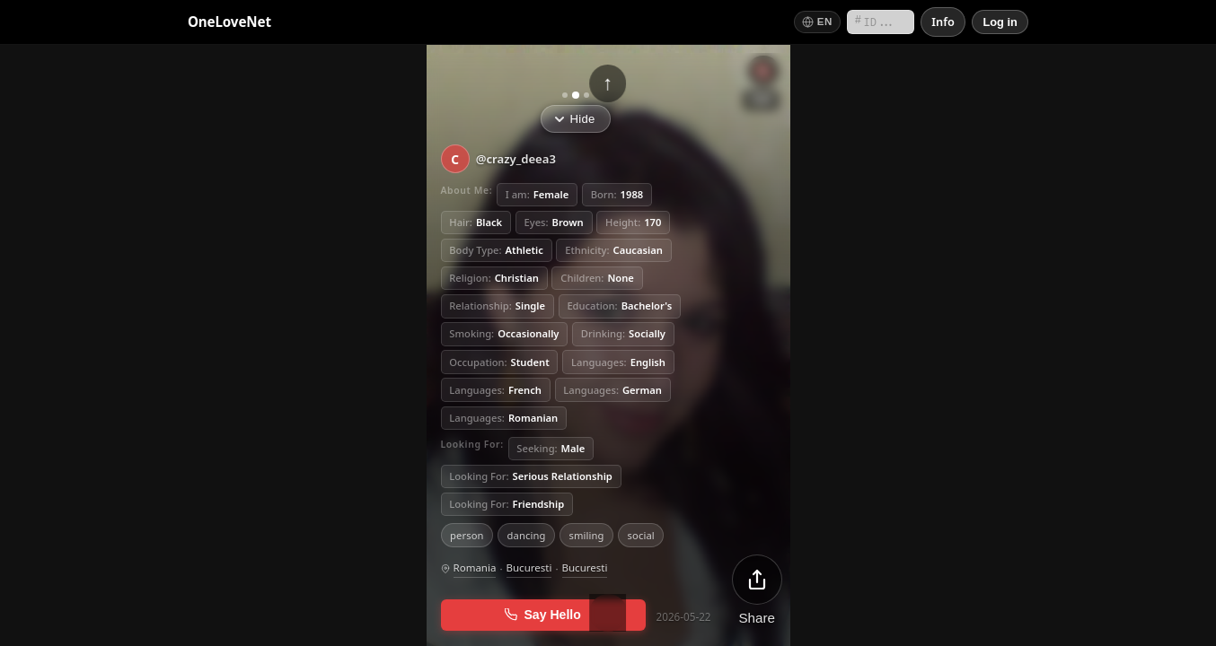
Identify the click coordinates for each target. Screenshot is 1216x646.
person (467, 534)
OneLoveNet (229, 22)
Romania (475, 567)
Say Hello (543, 614)
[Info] (943, 22)
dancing (526, 534)
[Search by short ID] (880, 22)
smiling (586, 534)
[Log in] (1000, 22)
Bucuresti (529, 567)
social (641, 534)
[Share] (757, 589)
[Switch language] (817, 22)
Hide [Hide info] (574, 119)
